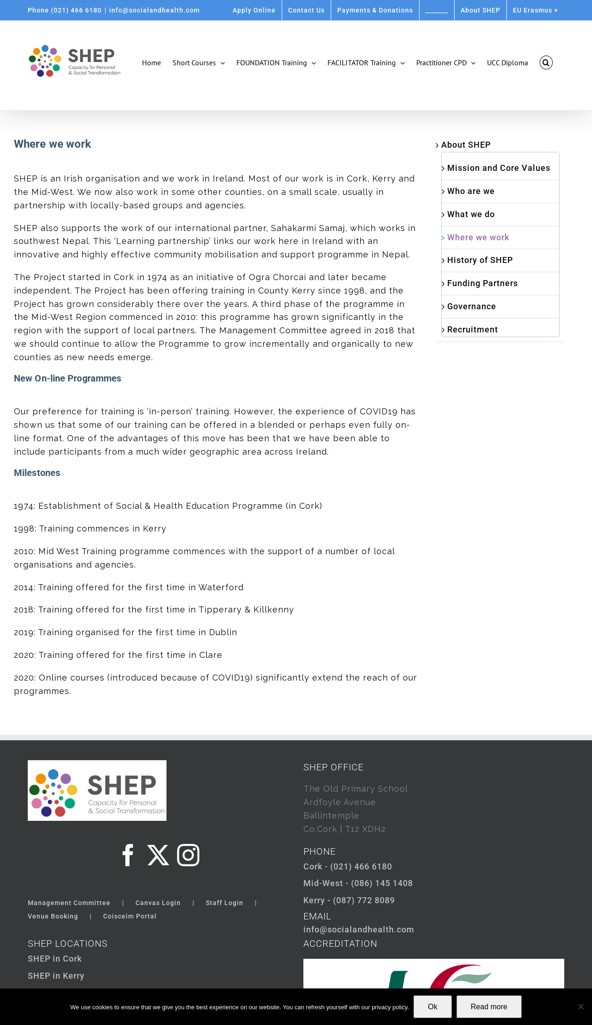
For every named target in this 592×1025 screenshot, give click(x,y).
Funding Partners (482, 283)
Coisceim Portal (130, 916)
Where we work (478, 237)
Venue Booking (53, 916)
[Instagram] (188, 855)
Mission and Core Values (498, 168)
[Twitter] (158, 855)
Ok (432, 1007)
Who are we (471, 191)
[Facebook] (128, 855)
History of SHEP (480, 260)
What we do (471, 214)
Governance (471, 306)
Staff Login (224, 902)
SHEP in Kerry (56, 976)
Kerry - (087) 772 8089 (349, 900)
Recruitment (472, 329)
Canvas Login (158, 902)
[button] (546, 62)
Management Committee (69, 902)
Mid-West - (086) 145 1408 (358, 883)
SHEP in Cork (55, 958)
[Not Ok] (580, 1006)
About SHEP (466, 145)
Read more (489, 1007)
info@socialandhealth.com (154, 10)
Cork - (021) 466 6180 (347, 866)
